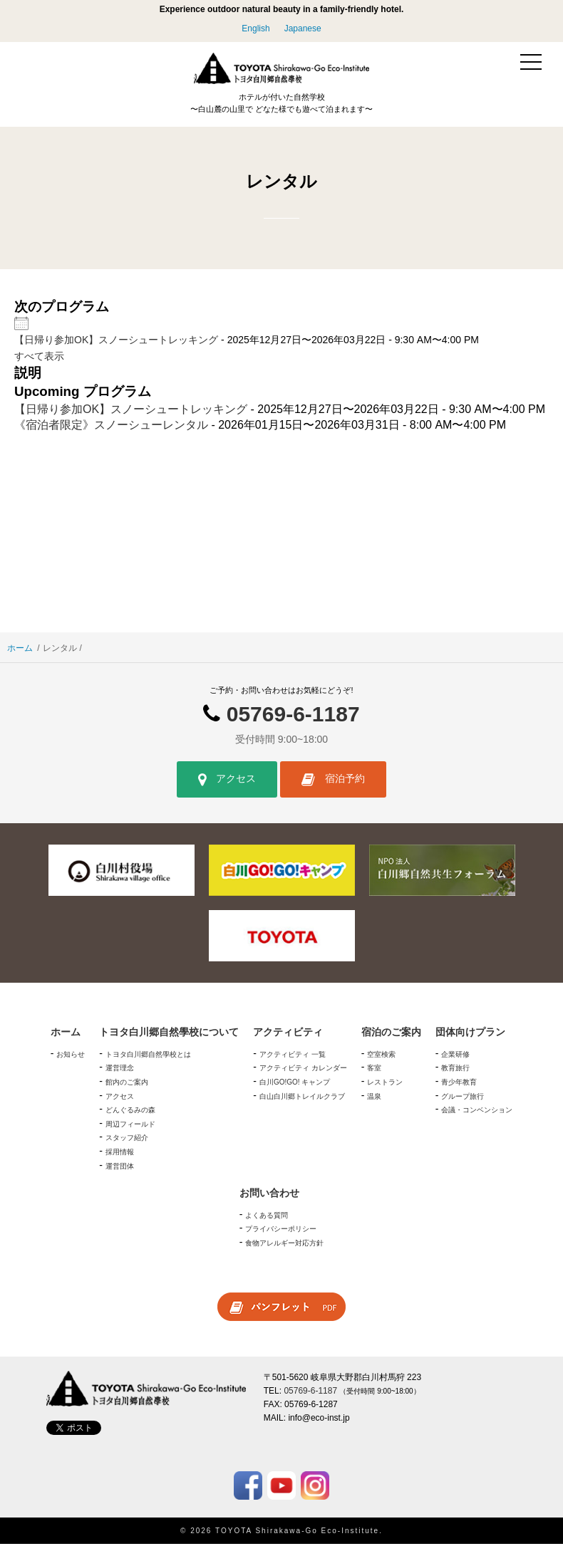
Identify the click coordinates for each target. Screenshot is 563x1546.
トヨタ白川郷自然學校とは (148, 1056)
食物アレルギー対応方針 (284, 1245)
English (255, 28)
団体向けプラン (470, 1034)
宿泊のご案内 (391, 1034)
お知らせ (70, 1056)
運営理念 (119, 1070)
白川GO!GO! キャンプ (294, 1084)
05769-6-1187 (293, 715)
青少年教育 (459, 1084)
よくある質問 (266, 1217)
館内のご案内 (126, 1084)
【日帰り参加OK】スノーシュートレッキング (116, 342)
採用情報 (119, 1154)
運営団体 (119, 1167)
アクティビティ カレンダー (303, 1070)
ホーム (20, 649)
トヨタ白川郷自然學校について (169, 1034)
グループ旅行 (462, 1098)
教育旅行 (455, 1070)
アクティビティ (288, 1034)
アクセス (227, 781)
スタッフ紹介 (126, 1140)
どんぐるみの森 (130, 1112)
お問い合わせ (269, 1195)
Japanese (302, 28)
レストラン (385, 1084)
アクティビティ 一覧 (292, 1056)
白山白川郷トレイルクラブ (302, 1098)
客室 (374, 1070)
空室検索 (381, 1056)
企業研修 (455, 1056)
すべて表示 (39, 357)
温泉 (374, 1098)
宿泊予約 (333, 781)
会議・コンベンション (476, 1112)
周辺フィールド (130, 1125)
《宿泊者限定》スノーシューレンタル (111, 427)
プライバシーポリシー (280, 1231)
